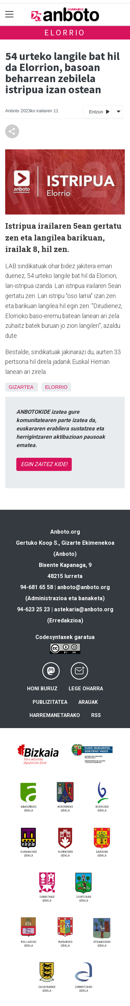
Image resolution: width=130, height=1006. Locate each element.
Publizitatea (50, 702)
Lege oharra (86, 689)
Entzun (99, 111)
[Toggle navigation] (9, 14)
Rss (96, 715)
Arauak (88, 702)
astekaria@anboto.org (83, 609)
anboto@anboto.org (83, 587)
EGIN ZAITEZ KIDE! (44, 464)
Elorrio (65, 32)
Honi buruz (42, 689)
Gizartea (21, 387)
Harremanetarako (54, 715)
